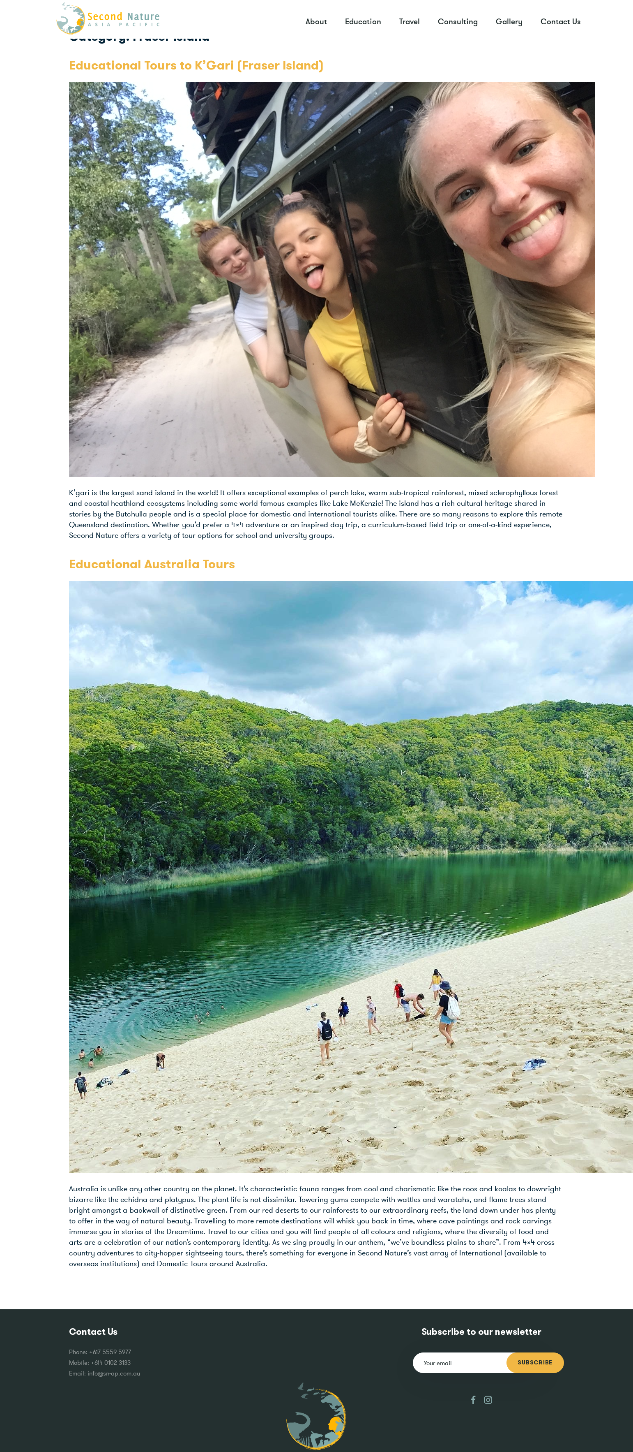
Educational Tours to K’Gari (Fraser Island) (196, 66)
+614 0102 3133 (111, 1362)
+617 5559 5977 (110, 1352)
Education (363, 21)
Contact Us (561, 21)
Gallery (509, 21)
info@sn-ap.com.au (113, 1373)
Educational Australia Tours (152, 564)
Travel (409, 21)
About (316, 21)
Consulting (458, 21)
